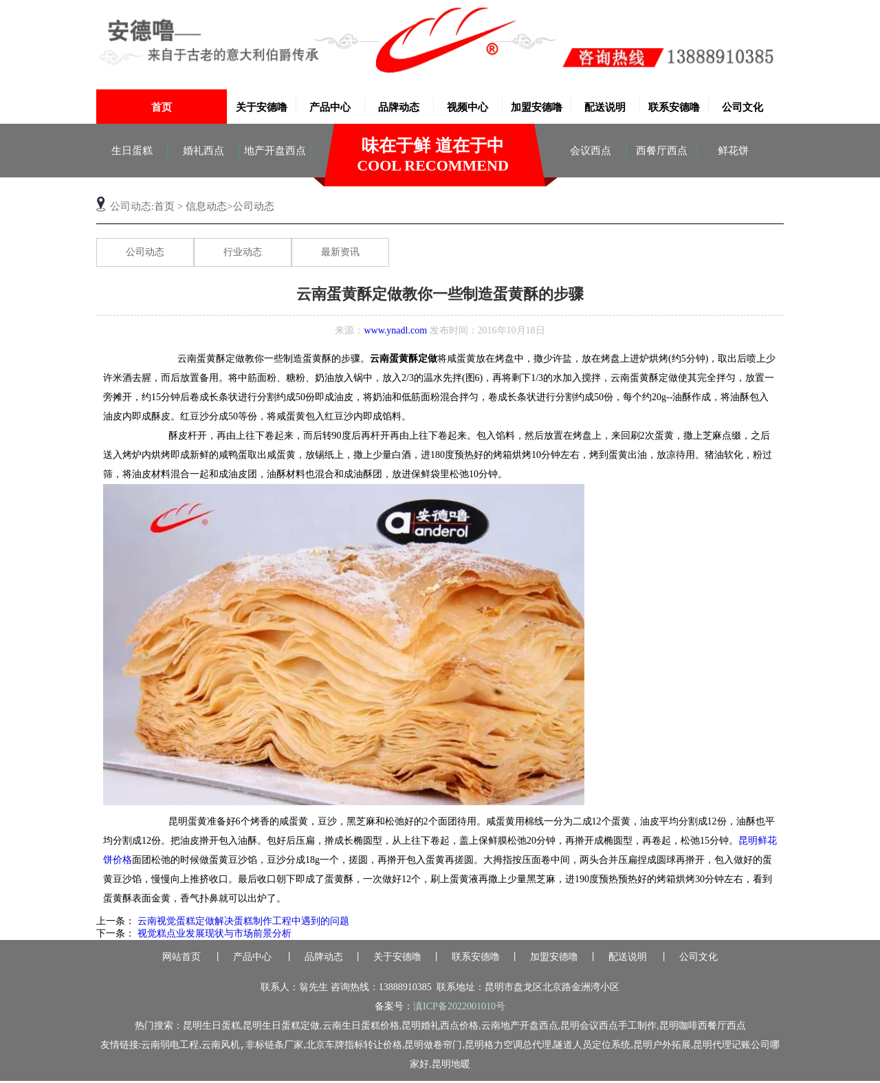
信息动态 (206, 206)
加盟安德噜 (536, 107)
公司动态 (145, 252)
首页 (161, 107)
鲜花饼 (733, 150)
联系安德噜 (674, 107)
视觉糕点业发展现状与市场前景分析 (213, 935)
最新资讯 (340, 252)
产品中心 (330, 107)
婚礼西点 (203, 150)
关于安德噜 (261, 107)
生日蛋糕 (132, 150)
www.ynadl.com (395, 330)
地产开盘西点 (275, 150)
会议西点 (590, 150)
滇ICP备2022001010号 (459, 1008)
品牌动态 (398, 107)
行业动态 (242, 252)
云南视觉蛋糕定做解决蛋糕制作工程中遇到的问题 (242, 922)
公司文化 (742, 107)
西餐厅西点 (662, 150)
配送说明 (605, 107)
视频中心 (467, 107)
